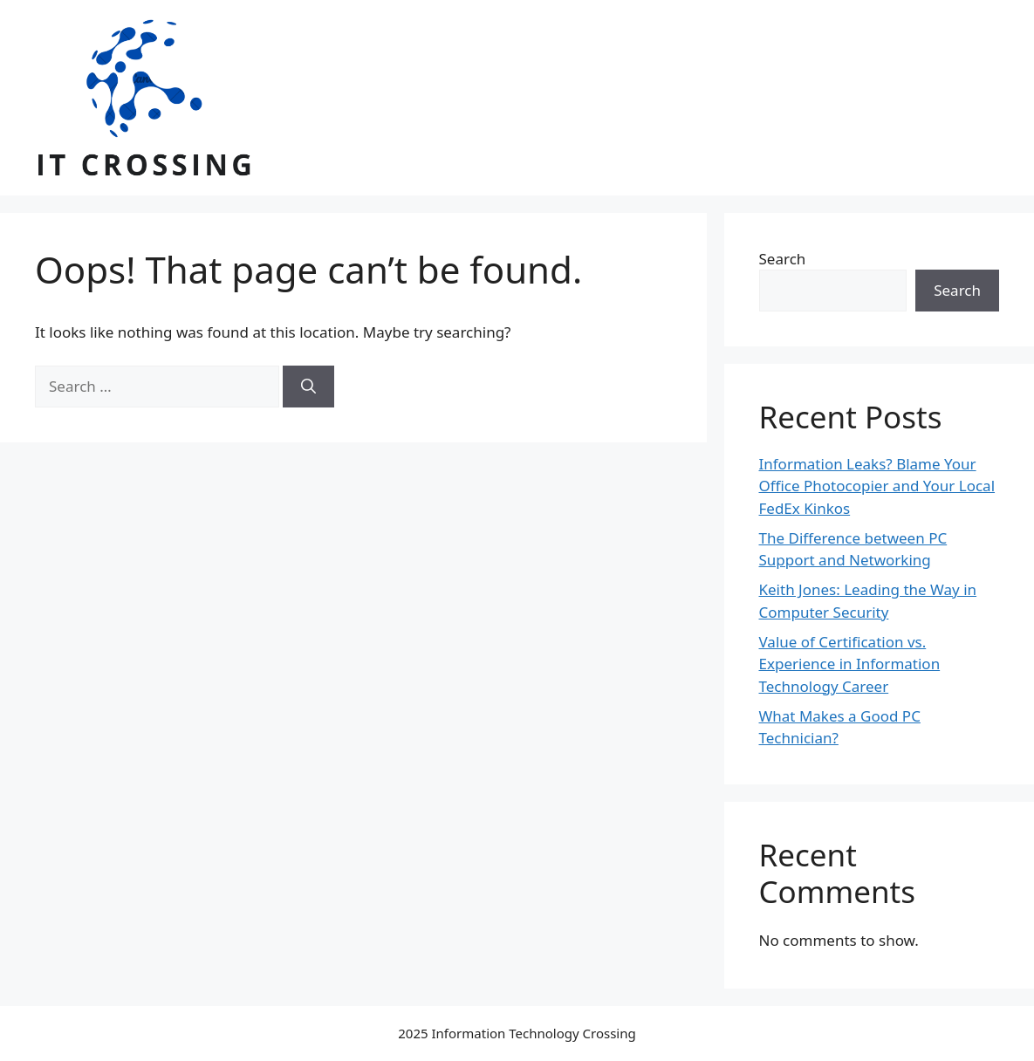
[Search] (308, 386)
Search (782, 259)
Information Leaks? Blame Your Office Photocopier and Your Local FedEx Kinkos (877, 486)
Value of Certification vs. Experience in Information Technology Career (850, 664)
